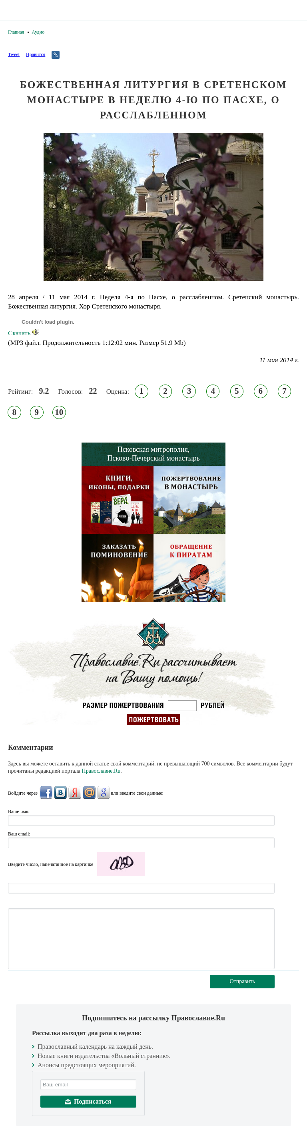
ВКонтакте (60, 792)
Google (103, 792)
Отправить (242, 981)
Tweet (14, 54)
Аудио (38, 32)
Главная (16, 32)
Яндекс (74, 792)
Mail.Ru (89, 792)
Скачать (23, 333)
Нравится (35, 54)
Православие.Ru (101, 771)
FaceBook (46, 792)
